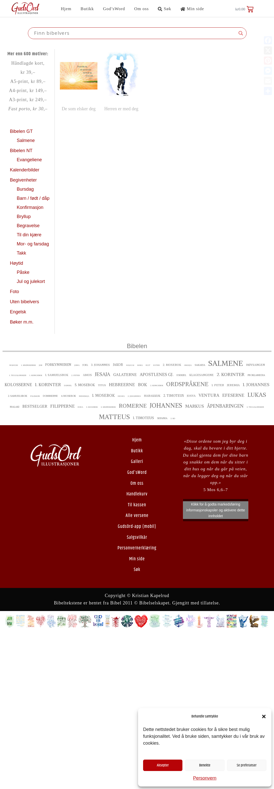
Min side (192, 8)
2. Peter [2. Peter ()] (75, 375)
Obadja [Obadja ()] (188, 365)
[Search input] (135, 33)
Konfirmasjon (31, 207)
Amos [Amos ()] (87, 375)
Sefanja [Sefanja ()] (162, 418)
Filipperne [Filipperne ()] (62, 406)
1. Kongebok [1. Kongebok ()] (35, 375)
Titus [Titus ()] (102, 385)
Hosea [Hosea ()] (121, 396)
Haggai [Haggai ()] (130, 365)
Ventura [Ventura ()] (209, 395)
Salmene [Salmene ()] (225, 363)
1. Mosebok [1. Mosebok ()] (103, 395)
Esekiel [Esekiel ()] (181, 375)
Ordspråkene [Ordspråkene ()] (187, 384)
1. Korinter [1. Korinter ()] (48, 384)
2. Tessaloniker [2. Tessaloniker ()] (255, 407)
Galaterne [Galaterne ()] (125, 374)
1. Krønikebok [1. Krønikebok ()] (28, 365)
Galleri (137, 461)
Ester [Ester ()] (156, 365)
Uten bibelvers (25, 301)
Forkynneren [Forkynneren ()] (58, 365)
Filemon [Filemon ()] (35, 396)
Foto (15, 291)
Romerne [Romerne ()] (133, 405)
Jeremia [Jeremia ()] (233, 385)
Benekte (204, 765)
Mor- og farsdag (33, 243)
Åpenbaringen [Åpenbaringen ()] (225, 406)
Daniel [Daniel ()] (68, 385)
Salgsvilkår (137, 537)
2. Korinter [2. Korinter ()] (231, 374)
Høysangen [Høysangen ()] (255, 365)
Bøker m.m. (21, 322)
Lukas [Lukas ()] (256, 394)
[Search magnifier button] (240, 33)
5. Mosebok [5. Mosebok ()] (85, 385)
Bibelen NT (22, 150)
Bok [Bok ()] (142, 384)
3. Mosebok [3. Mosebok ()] (92, 407)
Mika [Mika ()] (140, 365)
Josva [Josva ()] (191, 396)
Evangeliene (30, 159)
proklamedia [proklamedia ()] (256, 375)
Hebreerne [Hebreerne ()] (122, 384)
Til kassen (137, 505)
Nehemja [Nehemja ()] (84, 396)
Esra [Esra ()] (80, 407)
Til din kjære (30, 234)
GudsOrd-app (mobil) (137, 526)
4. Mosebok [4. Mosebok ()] (68, 396)
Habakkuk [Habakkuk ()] (152, 396)
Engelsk (18, 311)
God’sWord (114, 8)
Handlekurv (136, 494)
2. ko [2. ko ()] (172, 418)
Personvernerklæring (136, 548)
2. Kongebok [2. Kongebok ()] (156, 385)
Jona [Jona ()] (76, 365)
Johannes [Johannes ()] (166, 405)
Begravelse (29, 225)
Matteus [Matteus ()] (114, 417)
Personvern (204, 778)
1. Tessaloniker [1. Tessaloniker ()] (17, 375)
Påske (24, 272)
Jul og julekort (31, 281)
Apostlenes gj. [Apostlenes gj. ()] (157, 374)
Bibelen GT (22, 131)
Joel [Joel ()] (85, 365)
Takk (22, 253)
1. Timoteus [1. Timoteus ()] (143, 418)
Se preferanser (246, 765)
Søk (164, 8)
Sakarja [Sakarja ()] (200, 365)
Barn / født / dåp (33, 198)
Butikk (87, 8)
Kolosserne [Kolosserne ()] (18, 384)
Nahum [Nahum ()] (13, 365)
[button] (263, 716)
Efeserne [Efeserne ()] (233, 395)
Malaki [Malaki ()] (14, 406)
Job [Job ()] (40, 365)
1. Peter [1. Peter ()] (218, 385)
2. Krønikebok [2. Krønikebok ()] (108, 407)
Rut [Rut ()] (148, 365)
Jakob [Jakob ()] (118, 365)
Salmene (26, 140)
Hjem (66, 8)
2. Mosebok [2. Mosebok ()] (172, 365)
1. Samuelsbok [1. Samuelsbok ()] (56, 375)
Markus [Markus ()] (194, 406)
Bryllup (24, 216)
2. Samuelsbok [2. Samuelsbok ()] (17, 396)
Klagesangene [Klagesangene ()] (201, 375)
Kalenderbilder (24, 169)
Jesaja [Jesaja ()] (102, 374)
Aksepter (163, 765)
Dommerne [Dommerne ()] (50, 396)
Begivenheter (24, 180)
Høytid (17, 263)
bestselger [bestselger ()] (34, 406)
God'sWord (137, 472)
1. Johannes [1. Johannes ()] (256, 384)
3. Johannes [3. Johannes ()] (100, 365)
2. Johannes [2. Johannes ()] (134, 396)
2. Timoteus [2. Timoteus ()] (173, 396)
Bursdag (26, 189)
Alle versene (137, 515)
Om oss (141, 8)
